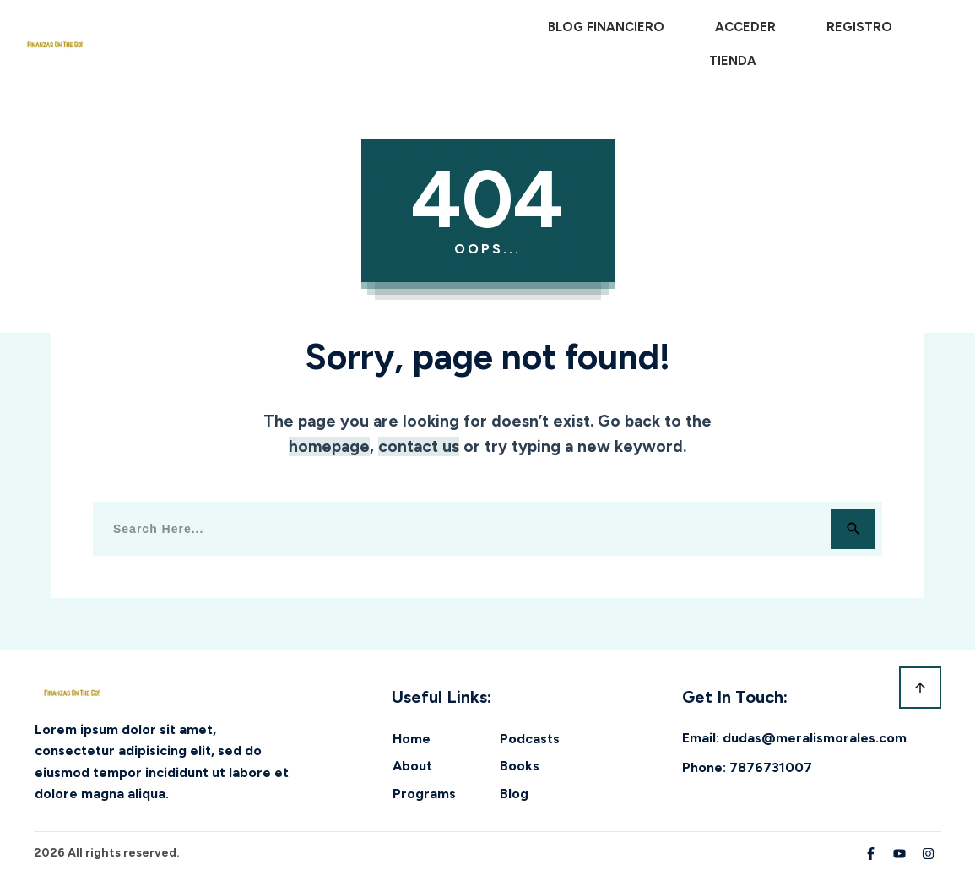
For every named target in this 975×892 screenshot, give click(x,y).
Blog (514, 794)
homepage (329, 446)
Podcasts (530, 739)
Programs (424, 794)
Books (519, 766)
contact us (418, 446)
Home (412, 739)
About (412, 766)
